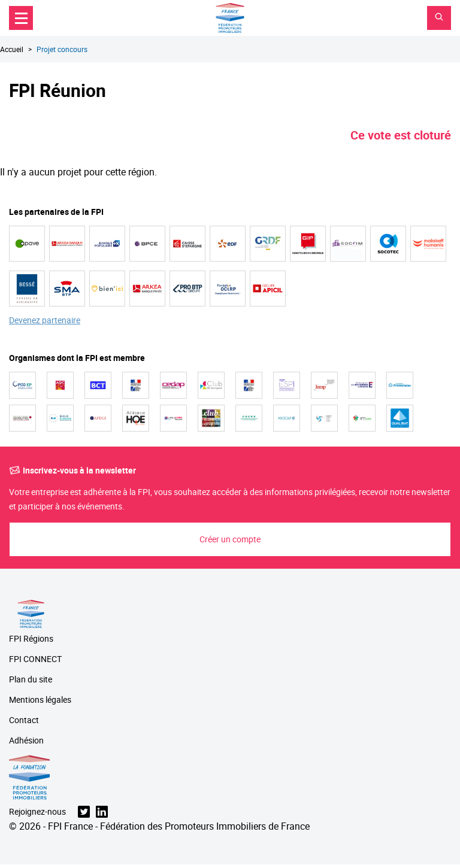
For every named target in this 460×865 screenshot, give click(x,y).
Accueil (11, 49)
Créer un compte (230, 539)
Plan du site (30, 680)
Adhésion (26, 741)
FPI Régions (31, 639)
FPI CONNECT (35, 659)
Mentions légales (40, 700)
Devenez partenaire (44, 320)
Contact (24, 720)
